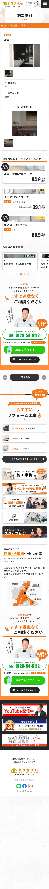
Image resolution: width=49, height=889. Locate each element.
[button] (21, 358)
